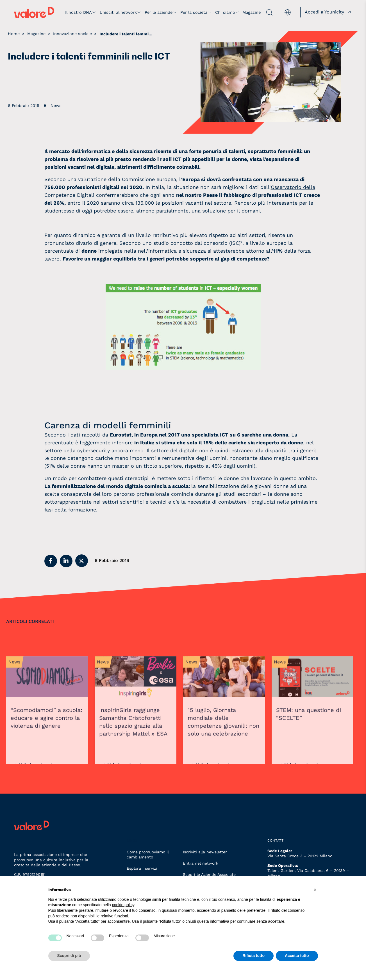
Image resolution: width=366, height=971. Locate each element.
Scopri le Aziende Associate (209, 874)
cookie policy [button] (123, 905)
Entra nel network (200, 863)
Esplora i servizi (142, 868)
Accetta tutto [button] (297, 955)
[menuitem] (287, 12)
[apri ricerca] (267, 12)
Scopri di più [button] (69, 955)
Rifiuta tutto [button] (253, 955)
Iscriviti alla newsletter (205, 852)
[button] (50, 561)
